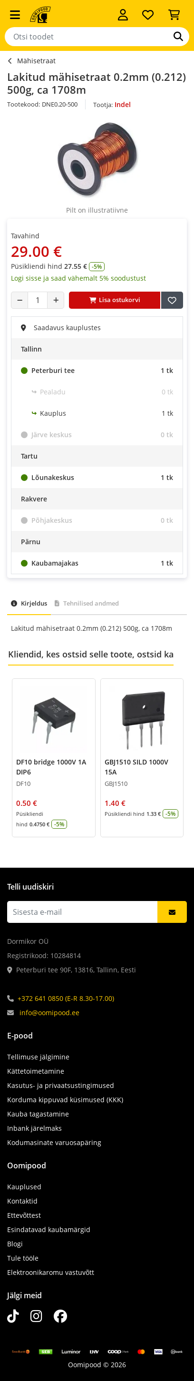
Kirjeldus (29, 603)
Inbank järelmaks (34, 1128)
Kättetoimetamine (35, 1071)
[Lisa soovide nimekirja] (172, 300)
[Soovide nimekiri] (148, 15)
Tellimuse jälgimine (38, 1056)
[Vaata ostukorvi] (174, 15)
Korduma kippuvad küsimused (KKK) (65, 1099)
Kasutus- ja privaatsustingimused (60, 1085)
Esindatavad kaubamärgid (48, 1229)
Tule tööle (23, 1258)
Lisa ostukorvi (114, 299)
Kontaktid (22, 1200)
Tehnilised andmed (87, 603)
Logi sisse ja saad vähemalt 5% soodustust (78, 278)
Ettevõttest (24, 1215)
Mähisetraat (36, 60)
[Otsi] (178, 36)
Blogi (15, 1243)
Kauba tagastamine (38, 1113)
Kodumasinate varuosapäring (54, 1142)
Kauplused (24, 1186)
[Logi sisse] (123, 15)
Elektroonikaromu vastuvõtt (50, 1272)
